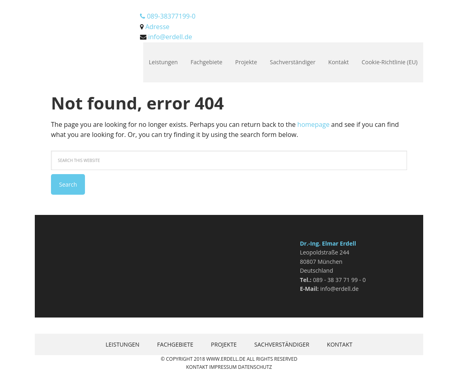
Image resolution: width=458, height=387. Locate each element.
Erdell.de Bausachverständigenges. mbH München (87, 20)
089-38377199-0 (167, 16)
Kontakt (197, 367)
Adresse (157, 26)
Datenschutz (255, 367)
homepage (313, 124)
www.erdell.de (226, 358)
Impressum (223, 367)
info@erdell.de (170, 36)
